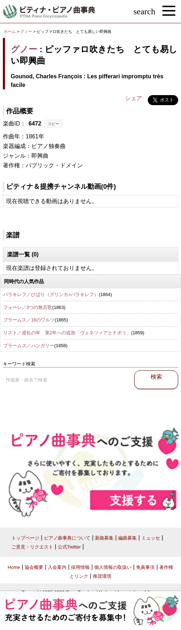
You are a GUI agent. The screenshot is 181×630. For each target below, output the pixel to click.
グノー (26, 31)
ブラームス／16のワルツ (29, 320)
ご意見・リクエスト (32, 547)
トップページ (25, 538)
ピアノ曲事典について (67, 538)
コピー (53, 124)
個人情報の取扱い (112, 567)
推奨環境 (102, 576)
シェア (133, 98)
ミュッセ (150, 538)
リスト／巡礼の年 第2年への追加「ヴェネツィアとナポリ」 (67, 332)
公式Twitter (69, 547)
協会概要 (34, 567)
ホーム (10, 31)
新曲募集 (104, 538)
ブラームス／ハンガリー (28, 345)
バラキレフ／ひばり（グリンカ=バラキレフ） (51, 294)
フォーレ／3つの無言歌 (27, 307)
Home (14, 567)
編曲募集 (127, 538)
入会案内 (57, 567)
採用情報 (80, 567)
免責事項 (145, 567)
